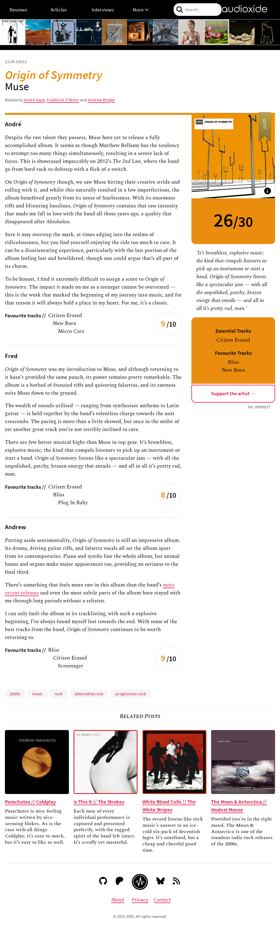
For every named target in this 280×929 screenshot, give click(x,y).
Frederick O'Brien (63, 99)
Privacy (140, 899)
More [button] (141, 9)
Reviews (18, 9)
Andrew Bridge (101, 99)
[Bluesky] (160, 882)
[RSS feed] (177, 882)
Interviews (103, 9)
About (117, 899)
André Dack (34, 99)
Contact (162, 899)
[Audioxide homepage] (140, 882)
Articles (59, 9)
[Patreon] (119, 882)
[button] (267, 190)
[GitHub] (103, 882)
